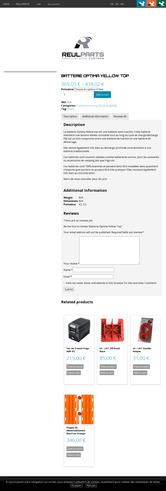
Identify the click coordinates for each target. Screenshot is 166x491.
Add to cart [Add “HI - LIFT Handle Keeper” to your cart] (140, 372)
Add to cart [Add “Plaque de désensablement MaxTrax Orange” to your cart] (73, 455)
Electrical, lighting (107, 105)
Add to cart (102, 94)
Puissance (67, 89)
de (122, 4)
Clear (101, 89)
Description (70, 116)
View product (75, 366)
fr (112, 4)
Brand (70, 109)
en (117, 4)
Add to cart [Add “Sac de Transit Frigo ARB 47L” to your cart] (73, 372)
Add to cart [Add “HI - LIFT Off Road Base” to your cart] (107, 372)
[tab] (70, 116)
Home (6, 4)
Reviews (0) (120, 116)
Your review (71, 263)
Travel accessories (86, 105)
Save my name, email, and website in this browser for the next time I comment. (111, 283)
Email (68, 276)
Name (68, 270)
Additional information (95, 116)
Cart (38, 4)
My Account (53, 4)
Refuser (91, 485)
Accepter (77, 485)
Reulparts (22, 4)
